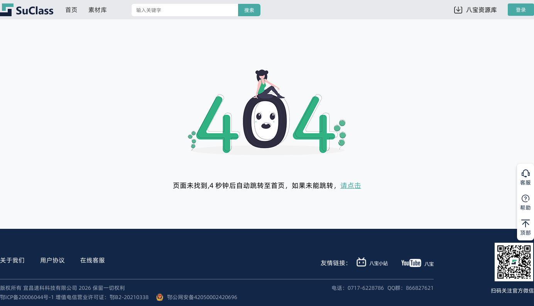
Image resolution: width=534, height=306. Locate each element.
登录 (521, 10)
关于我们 (12, 260)
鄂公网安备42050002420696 (202, 297)
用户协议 (52, 260)
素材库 (97, 9)
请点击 (350, 185)
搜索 (249, 10)
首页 (71, 9)
